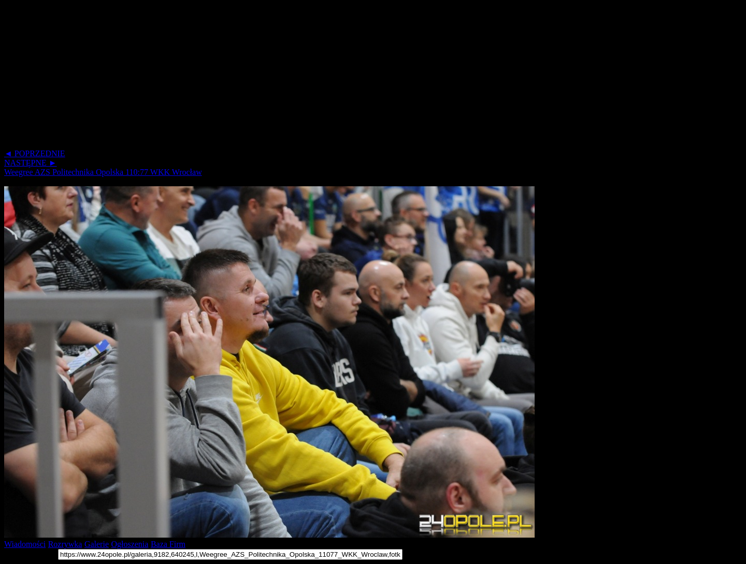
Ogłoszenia (129, 544)
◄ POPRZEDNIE (34, 153)
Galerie (96, 544)
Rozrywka (65, 544)
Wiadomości (25, 544)
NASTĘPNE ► (30, 162)
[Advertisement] (315, 76)
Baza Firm (168, 544)
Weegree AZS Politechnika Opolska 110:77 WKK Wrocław (103, 172)
